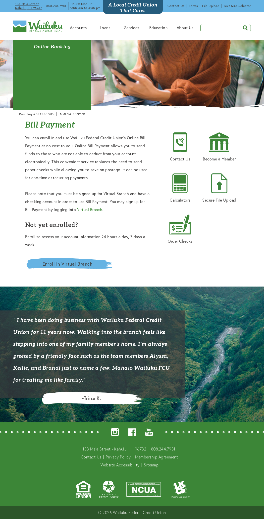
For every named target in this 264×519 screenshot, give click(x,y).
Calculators (180, 188)
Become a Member (219, 146)
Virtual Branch (90, 209)
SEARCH (243, 27)
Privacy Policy (118, 456)
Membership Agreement (156, 456)
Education (158, 27)
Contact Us (176, 6)
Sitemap (151, 464)
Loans (105, 27)
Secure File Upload (219, 188)
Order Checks (180, 229)
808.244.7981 (56, 6)
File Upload (210, 6)
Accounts (78, 27)
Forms (193, 6)
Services (131, 27)
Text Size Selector (237, 6)
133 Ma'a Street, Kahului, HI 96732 (28, 6)
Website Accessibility (120, 464)
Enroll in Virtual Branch (68, 264)
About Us (185, 27)
